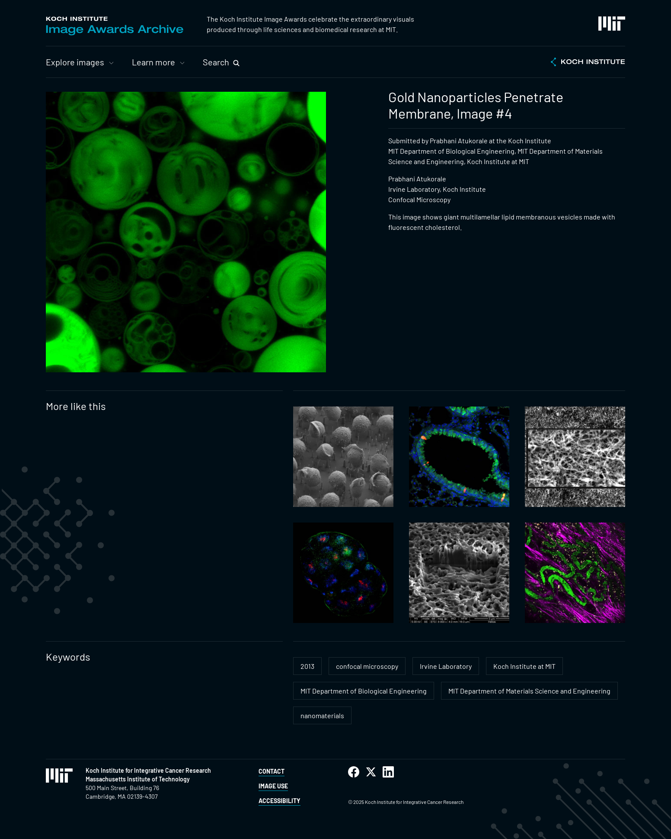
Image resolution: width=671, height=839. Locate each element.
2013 (307, 666)
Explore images (75, 62)
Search (216, 62)
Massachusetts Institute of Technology (138, 779)
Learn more (153, 62)
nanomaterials (322, 715)
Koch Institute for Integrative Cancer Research (148, 770)
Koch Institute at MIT (524, 666)
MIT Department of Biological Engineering (363, 691)
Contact (271, 771)
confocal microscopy (367, 666)
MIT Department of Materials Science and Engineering (529, 691)
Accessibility (279, 800)
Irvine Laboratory (446, 666)
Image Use (273, 786)
